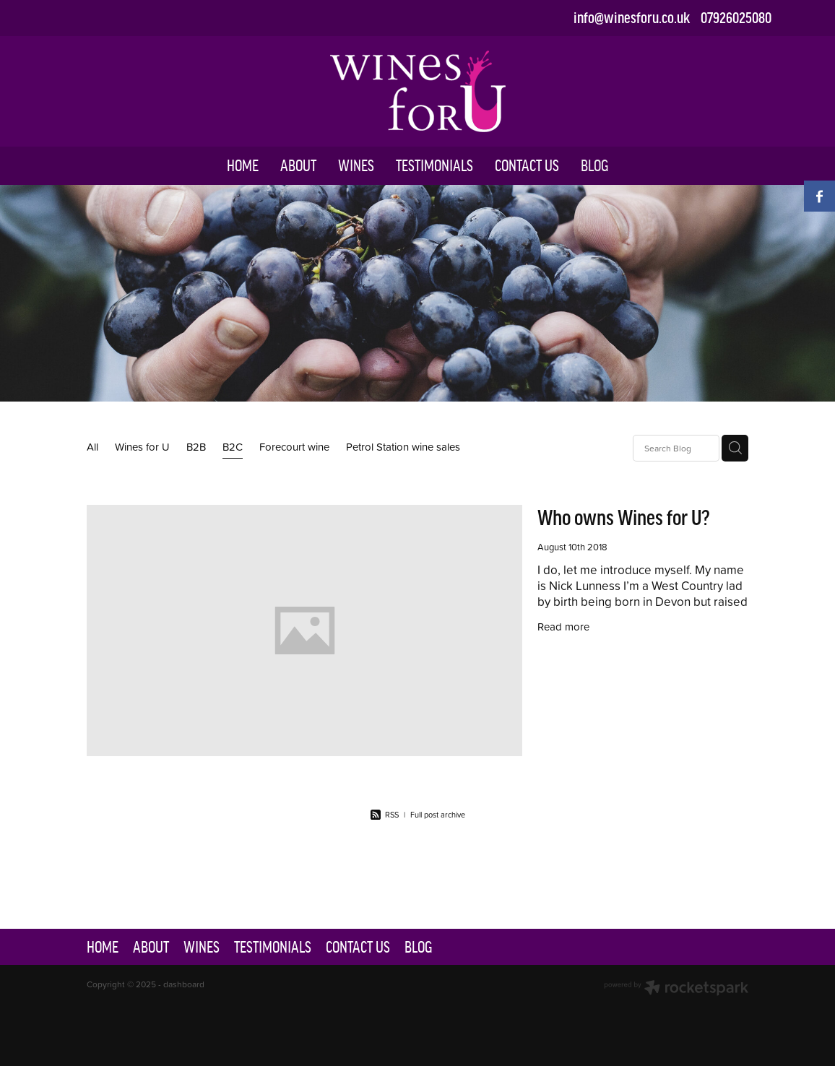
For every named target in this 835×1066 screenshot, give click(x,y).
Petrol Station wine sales (403, 446)
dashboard (183, 984)
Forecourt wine (294, 446)
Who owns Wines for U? (623, 518)
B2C (232, 446)
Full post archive (437, 814)
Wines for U (142, 446)
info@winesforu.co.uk (632, 18)
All (92, 446)
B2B (196, 446)
